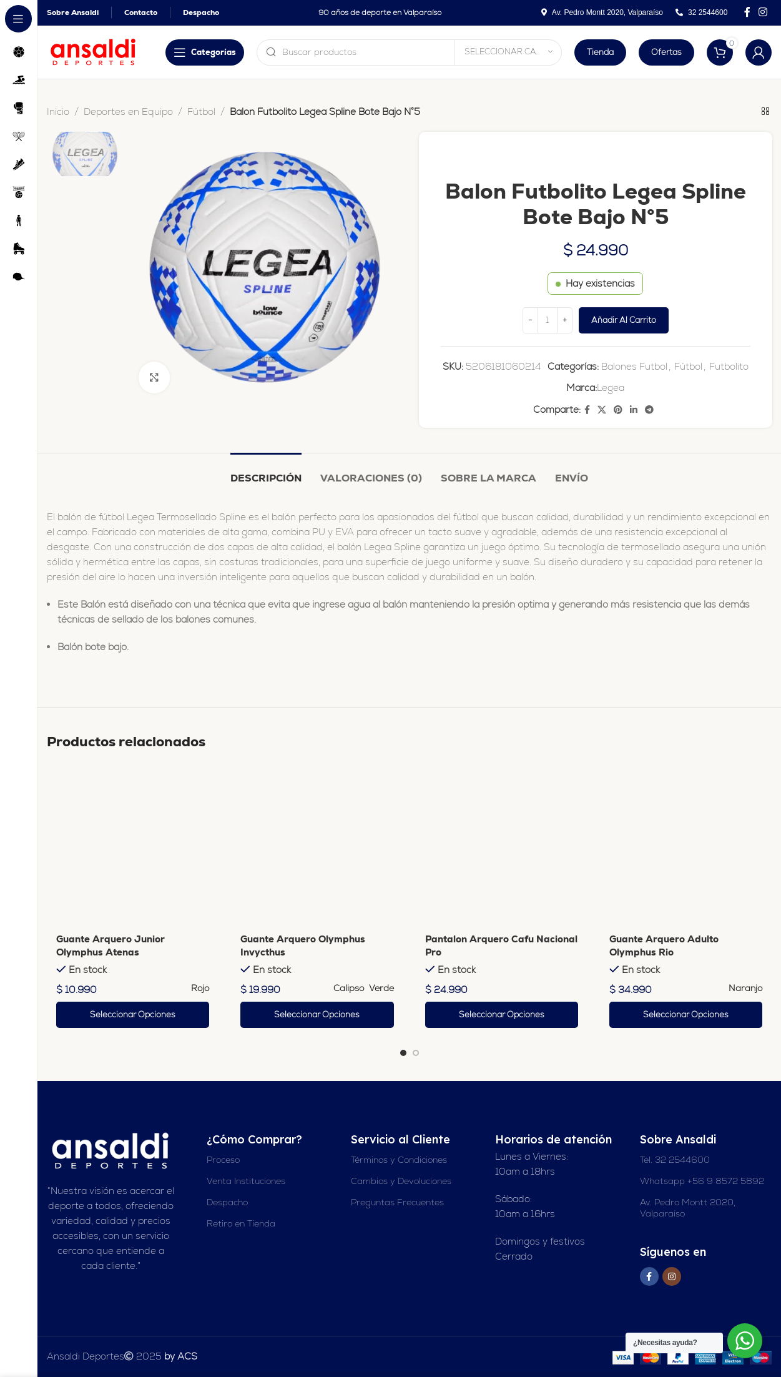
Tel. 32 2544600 (675, 1159)
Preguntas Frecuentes (397, 1202)
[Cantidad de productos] (547, 320)
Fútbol (201, 111)
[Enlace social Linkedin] (633, 410)
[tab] (266, 472)
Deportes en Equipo (128, 111)
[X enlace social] (602, 410)
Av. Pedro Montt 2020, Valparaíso (687, 1208)
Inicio (58, 111)
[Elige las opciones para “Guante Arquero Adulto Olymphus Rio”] (685, 1015)
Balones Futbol (634, 366)
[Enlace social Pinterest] (618, 410)
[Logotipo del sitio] (93, 51)
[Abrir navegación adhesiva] (204, 52)
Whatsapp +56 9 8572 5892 (702, 1181)
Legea (610, 387)
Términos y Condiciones (399, 1159)
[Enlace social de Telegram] (649, 410)
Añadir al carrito (623, 320)
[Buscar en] (409, 52)
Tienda (600, 52)
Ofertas (666, 52)
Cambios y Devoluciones (401, 1181)
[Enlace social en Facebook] (747, 12)
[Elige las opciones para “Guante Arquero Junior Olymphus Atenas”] (132, 1015)
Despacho (227, 1202)
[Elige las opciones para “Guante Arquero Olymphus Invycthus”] (316, 1015)
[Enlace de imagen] (111, 1149)
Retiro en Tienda (241, 1223)
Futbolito (728, 366)
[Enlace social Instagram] (763, 12)
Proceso (223, 1159)
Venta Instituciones (246, 1181)
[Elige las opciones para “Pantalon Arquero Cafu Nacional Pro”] (501, 1015)
